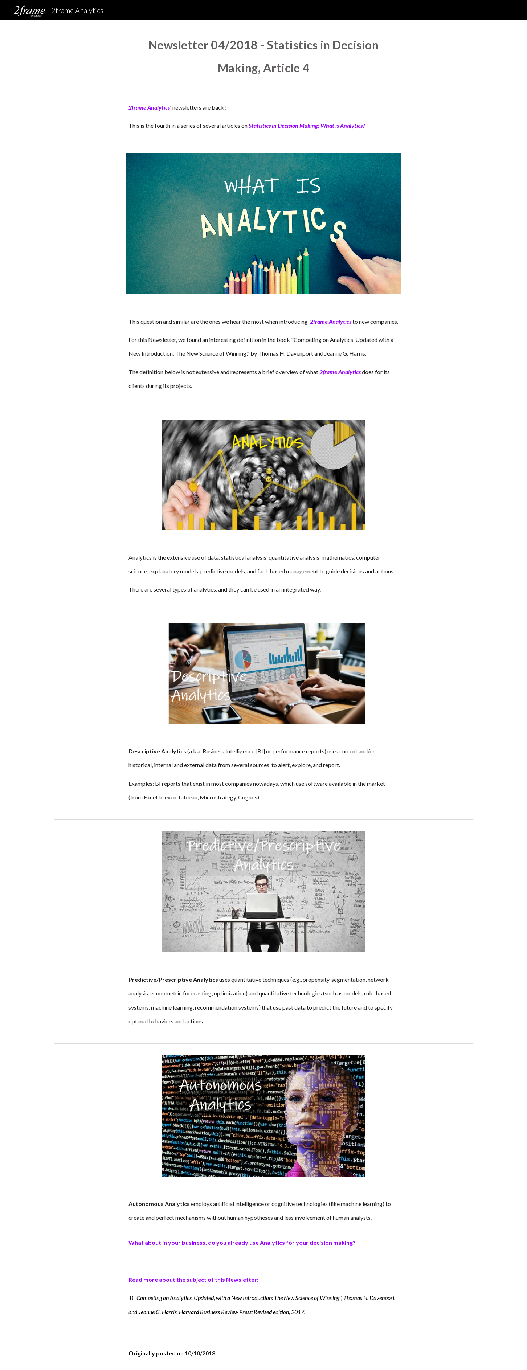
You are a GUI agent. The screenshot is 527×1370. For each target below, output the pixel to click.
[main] (263, 54)
